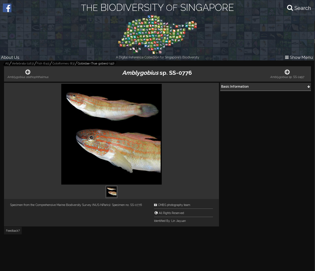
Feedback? (13, 230)
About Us (10, 57)
